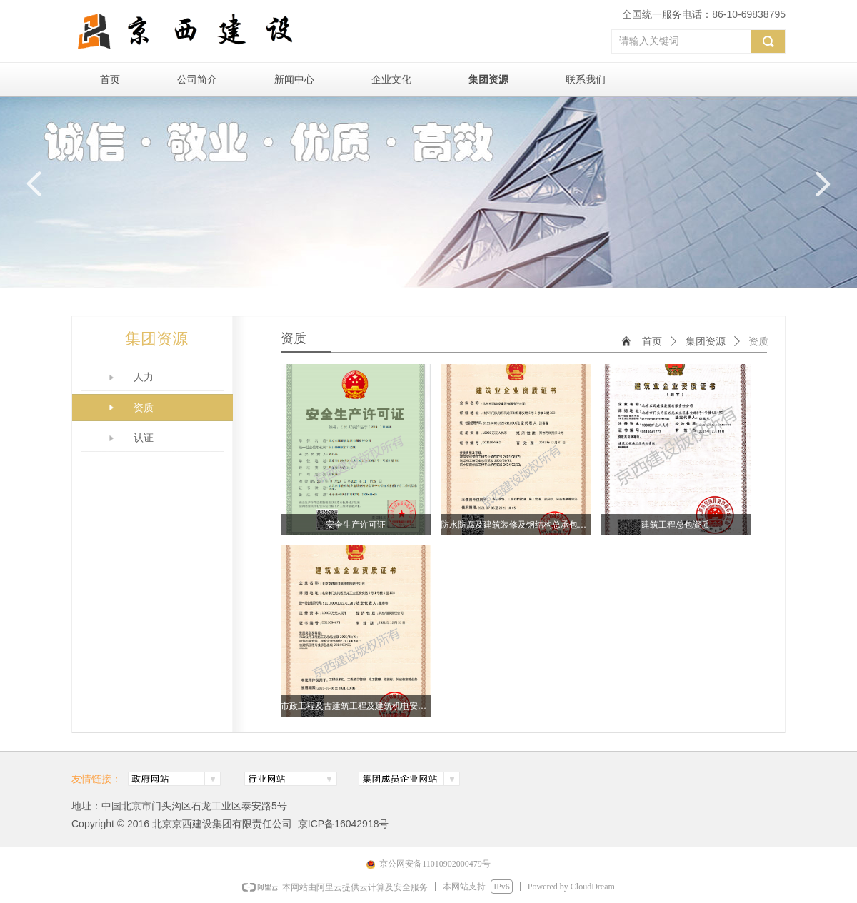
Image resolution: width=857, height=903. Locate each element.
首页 (652, 341)
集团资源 (706, 341)
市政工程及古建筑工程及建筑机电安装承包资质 (356, 706)
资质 (758, 341)
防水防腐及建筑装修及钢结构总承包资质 (516, 525)
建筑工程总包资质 (675, 525)
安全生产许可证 (356, 525)
